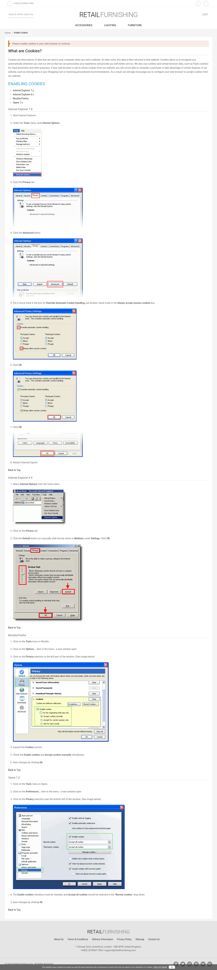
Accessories (83, 25)
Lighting (110, 25)
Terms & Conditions (77, 939)
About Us (59, 939)
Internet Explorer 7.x (23, 90)
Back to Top (14, 470)
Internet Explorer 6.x (23, 94)
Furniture (135, 25)
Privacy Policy (124, 939)
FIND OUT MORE (160, 967)
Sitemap (140, 939)
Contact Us (154, 939)
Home (8, 33)
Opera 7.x (18, 102)
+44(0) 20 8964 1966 (23, 3)
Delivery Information (102, 939)
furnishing (108, 15)
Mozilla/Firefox (21, 98)
